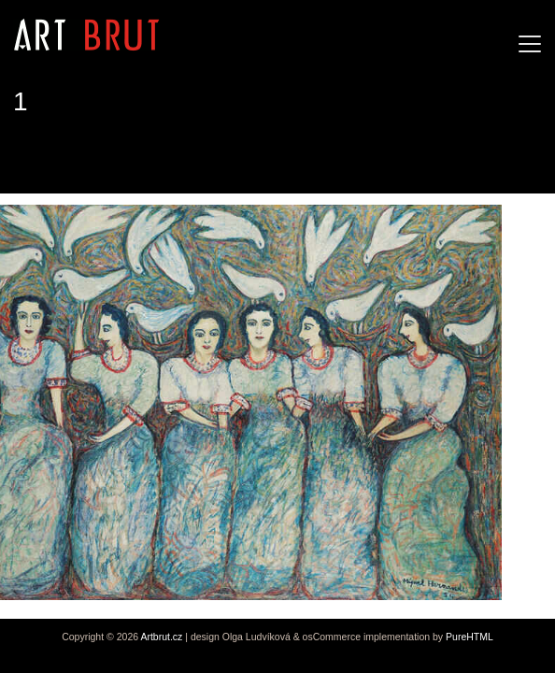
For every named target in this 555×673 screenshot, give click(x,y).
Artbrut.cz (161, 636)
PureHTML (469, 636)
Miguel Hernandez (87, 158)
